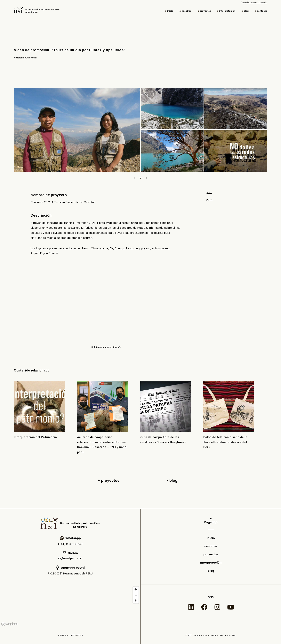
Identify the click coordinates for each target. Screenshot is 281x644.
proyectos (205, 11)
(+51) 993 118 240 (70, 543)
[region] (70, 606)
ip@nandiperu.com (70, 558)
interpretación (227, 11)
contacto (262, 11)
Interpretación (210, 563)
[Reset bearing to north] (136, 600)
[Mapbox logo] (9, 624)
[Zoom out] (136, 595)
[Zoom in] (136, 589)
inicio (170, 11)
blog (246, 11)
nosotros (186, 11)
